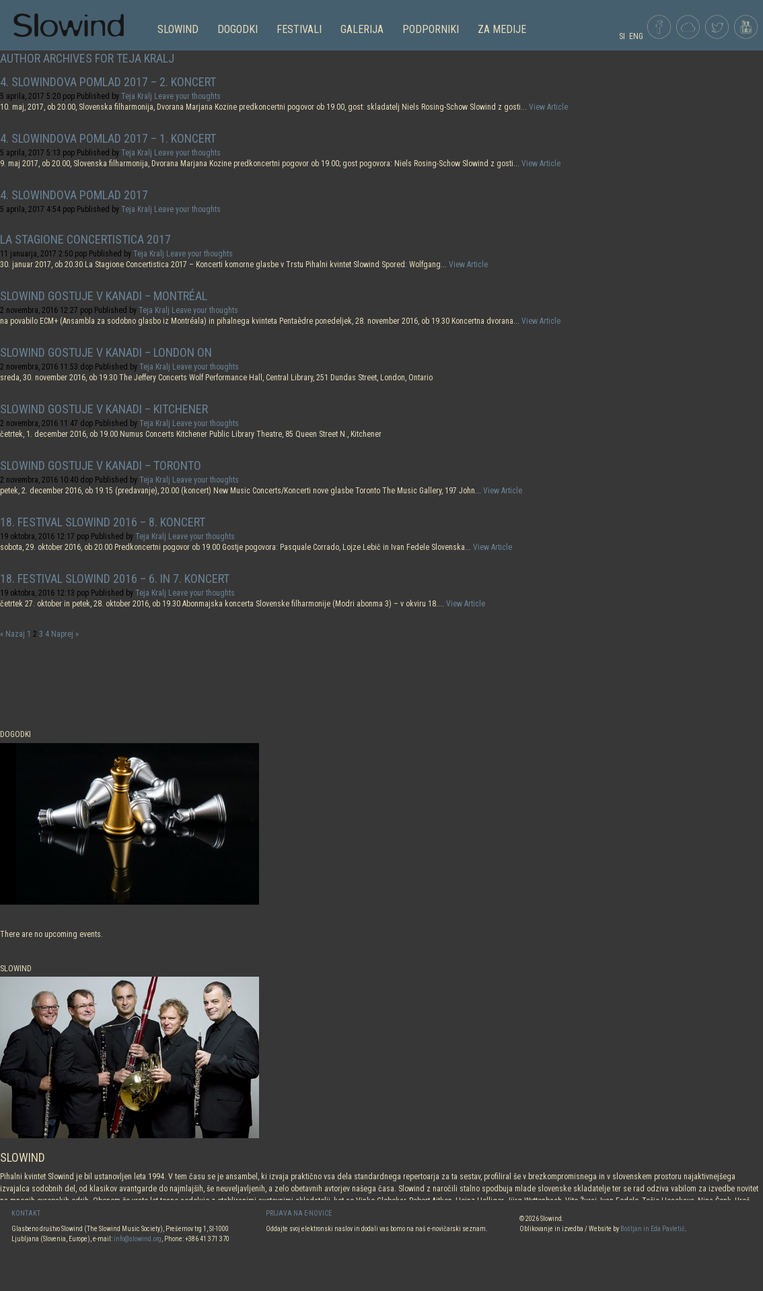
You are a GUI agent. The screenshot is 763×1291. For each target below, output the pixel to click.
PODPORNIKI (430, 29)
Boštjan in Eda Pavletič (652, 1228)
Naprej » (65, 634)
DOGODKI (237, 29)
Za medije (502, 29)
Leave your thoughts (187, 96)
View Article (548, 107)
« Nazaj (12, 634)
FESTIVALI (299, 29)
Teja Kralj (136, 96)
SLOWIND (177, 29)
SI (622, 36)
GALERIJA (362, 29)
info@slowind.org (137, 1239)
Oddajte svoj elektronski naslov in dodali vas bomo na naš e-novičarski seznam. (377, 1228)
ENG (636, 36)
